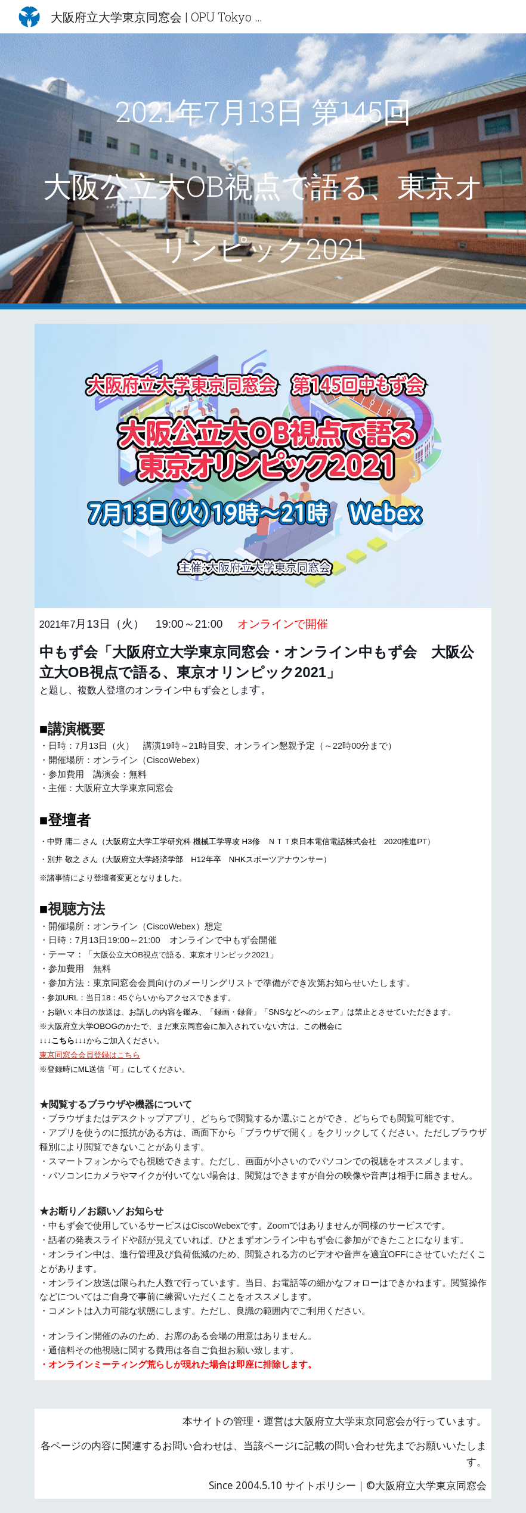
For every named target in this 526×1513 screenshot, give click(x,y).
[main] (263, 171)
